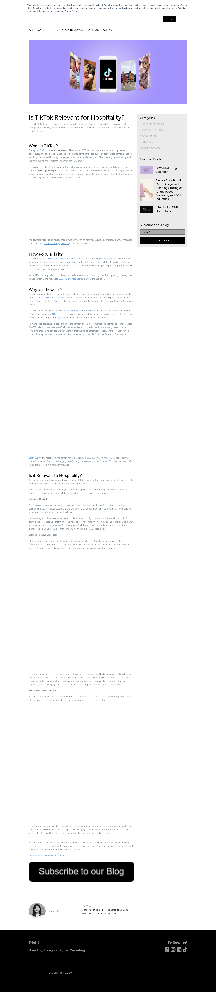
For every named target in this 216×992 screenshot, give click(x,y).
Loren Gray (34, 458)
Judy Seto (54, 911)
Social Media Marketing (110, 910)
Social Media (148, 136)
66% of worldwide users (70, 279)
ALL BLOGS (37, 30)
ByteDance (63, 317)
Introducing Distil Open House (167, 209)
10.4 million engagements (56, 243)
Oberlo (106, 258)
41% (37, 483)
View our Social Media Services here (46, 855)
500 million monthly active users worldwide (63, 258)
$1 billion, (56, 314)
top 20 (108, 461)
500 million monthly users (71, 310)
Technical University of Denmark (53, 297)
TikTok (43, 150)
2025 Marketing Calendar (166, 170)
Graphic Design (150, 148)
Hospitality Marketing (99, 913)
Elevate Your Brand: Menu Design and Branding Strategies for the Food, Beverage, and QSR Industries (169, 190)
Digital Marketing (89, 910)
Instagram (147, 142)
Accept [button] (169, 19)
